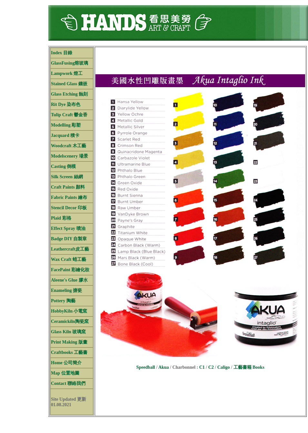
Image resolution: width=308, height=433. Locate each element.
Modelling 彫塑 (66, 125)
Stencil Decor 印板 (69, 207)
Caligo (223, 367)
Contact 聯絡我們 (68, 383)
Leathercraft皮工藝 (70, 249)
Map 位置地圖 (65, 373)
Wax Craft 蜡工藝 (68, 259)
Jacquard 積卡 (65, 135)
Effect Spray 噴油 (68, 228)
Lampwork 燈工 (67, 73)
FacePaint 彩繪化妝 (70, 269)
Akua (163, 367)
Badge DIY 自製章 (69, 238)
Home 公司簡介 (66, 362)
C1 (202, 367)
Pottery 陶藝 (63, 300)
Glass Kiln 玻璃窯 (68, 331)
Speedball (145, 367)
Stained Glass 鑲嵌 (69, 83)
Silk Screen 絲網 (67, 176)
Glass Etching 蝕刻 (69, 94)
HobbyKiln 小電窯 (69, 311)
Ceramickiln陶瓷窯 (70, 321)
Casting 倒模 (63, 166)
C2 (211, 367)
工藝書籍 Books (248, 367)
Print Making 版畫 (69, 342)
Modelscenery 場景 (69, 156)
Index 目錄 (61, 52)
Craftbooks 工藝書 (69, 352)
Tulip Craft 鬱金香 (69, 114)
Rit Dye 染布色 (65, 104)
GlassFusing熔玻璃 (69, 63)
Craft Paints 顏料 (68, 187)
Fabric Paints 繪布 (69, 197)
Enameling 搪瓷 (66, 290)
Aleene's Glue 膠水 (69, 280)
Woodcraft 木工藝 (68, 145)
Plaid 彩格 (61, 218)
